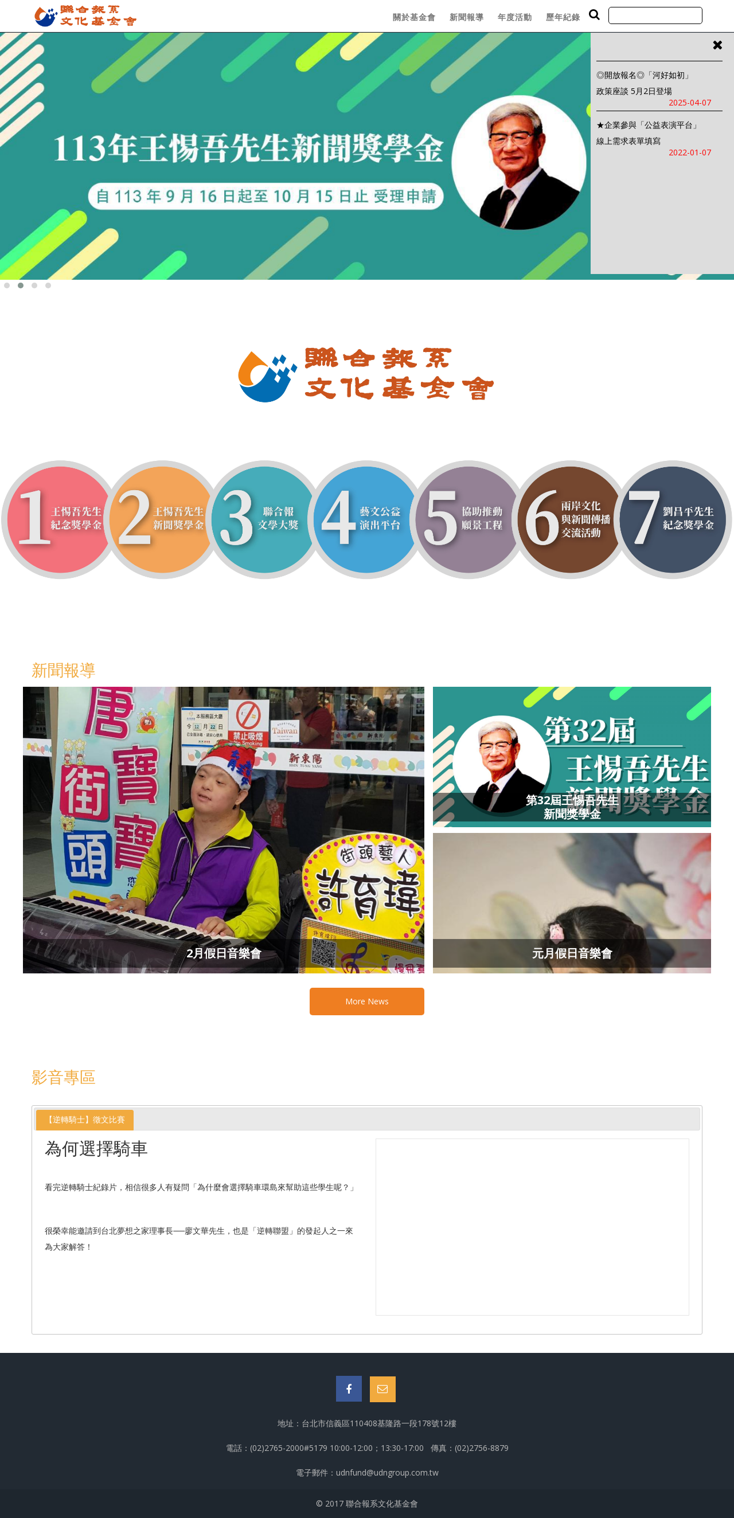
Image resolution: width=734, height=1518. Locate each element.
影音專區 (64, 1076)
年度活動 (515, 16)
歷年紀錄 (563, 16)
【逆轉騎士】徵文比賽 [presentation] (85, 1119)
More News (367, 1001)
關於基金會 (414, 16)
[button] (7, 285)
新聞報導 (467, 16)
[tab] (85, 1120)
